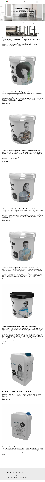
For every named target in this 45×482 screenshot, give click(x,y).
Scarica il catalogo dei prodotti (30, 23)
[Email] (7, 472)
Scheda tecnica (6, 103)
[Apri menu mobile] (37, 2)
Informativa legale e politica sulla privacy (14, 477)
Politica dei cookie (25, 477)
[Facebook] (13, 472)
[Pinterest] (16, 472)
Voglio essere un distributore (22, 461)
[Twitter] (10, 472)
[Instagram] (19, 472)
